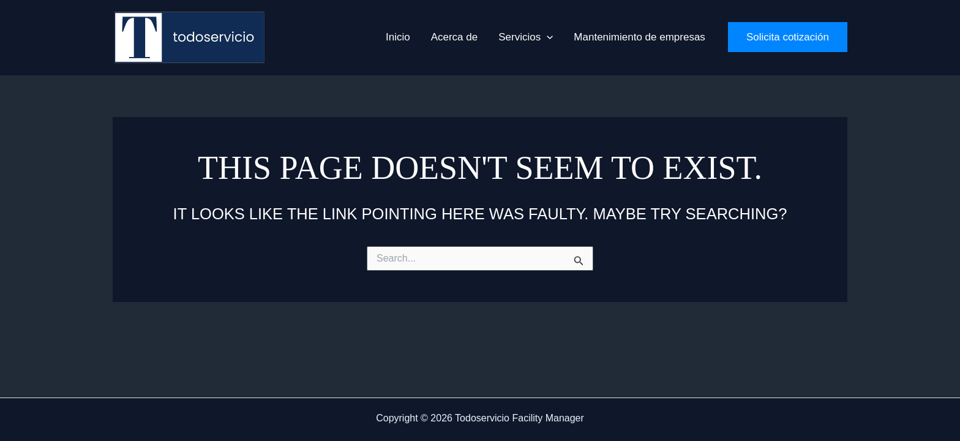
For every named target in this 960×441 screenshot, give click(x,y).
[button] (525, 37)
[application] (547, 37)
